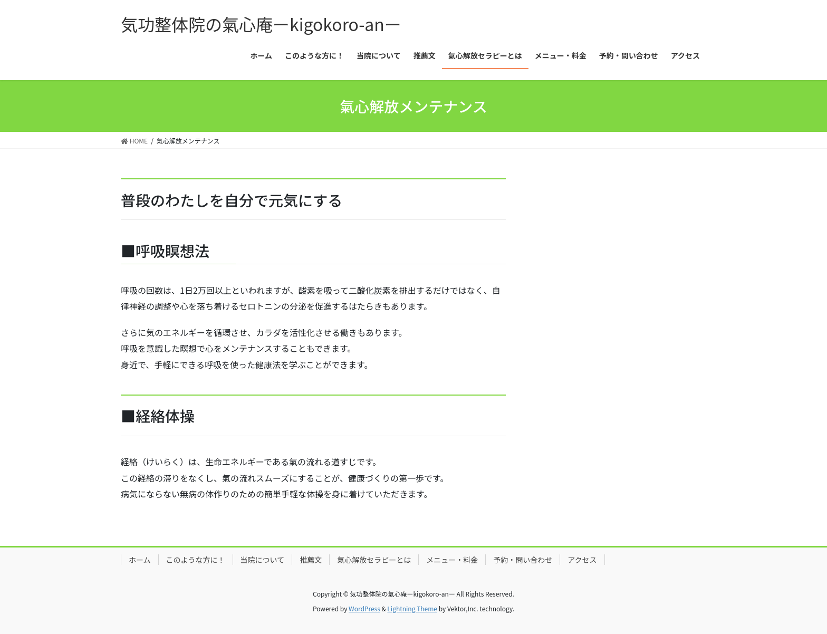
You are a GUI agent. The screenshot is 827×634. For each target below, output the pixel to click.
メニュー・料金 (452, 559)
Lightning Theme (412, 608)
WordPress (364, 608)
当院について (263, 559)
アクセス (582, 559)
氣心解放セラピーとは (374, 559)
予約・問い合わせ (522, 559)
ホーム (140, 559)
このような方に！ (195, 559)
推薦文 (311, 559)
